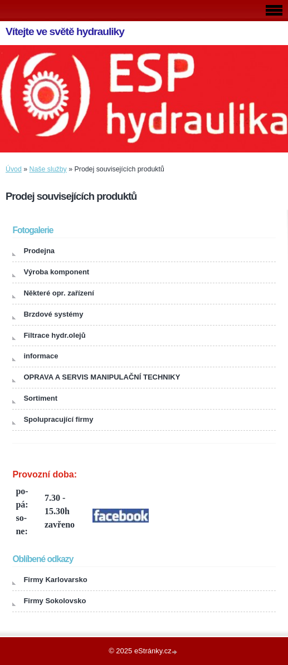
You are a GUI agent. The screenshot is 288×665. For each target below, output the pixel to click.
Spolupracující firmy (58, 419)
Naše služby (48, 169)
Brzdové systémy (53, 314)
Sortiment (40, 398)
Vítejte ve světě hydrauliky (65, 31)
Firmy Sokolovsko (54, 601)
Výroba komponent (56, 272)
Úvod (14, 169)
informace (40, 356)
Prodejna (39, 251)
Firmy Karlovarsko (55, 579)
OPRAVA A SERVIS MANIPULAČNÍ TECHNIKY (101, 377)
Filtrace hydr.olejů (54, 335)
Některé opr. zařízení (58, 293)
